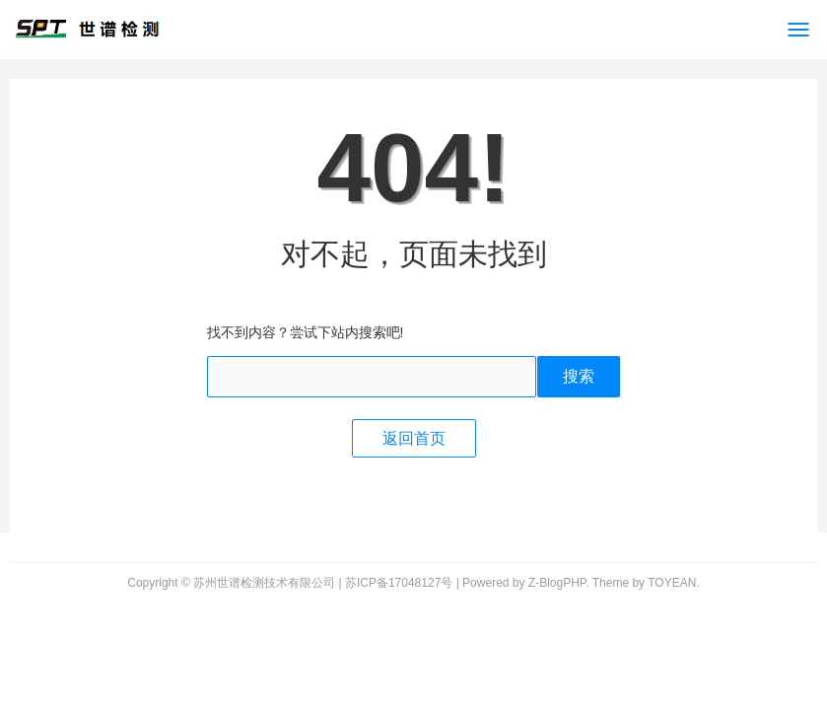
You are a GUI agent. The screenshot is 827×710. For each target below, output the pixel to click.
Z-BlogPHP (557, 583)
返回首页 (414, 438)
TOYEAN (672, 583)
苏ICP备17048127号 (398, 583)
